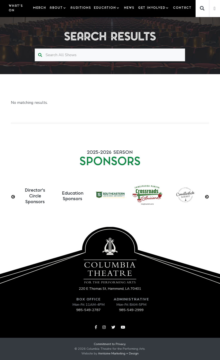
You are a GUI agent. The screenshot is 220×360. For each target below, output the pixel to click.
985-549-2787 (88, 310)
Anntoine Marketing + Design (118, 353)
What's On (16, 8)
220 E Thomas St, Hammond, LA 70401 (110, 288)
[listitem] (35, 195)
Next (207, 197)
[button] (58, 8)
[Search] (202, 8)
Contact (181, 8)
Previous (13, 197)
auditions (79, 8)
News (128, 8)
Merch (39, 8)
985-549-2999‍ (131, 310)
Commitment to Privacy (109, 344)
